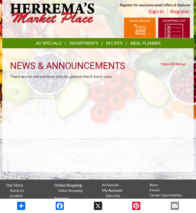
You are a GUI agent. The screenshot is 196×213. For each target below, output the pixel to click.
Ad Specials (49, 43)
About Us (17, 190)
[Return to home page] (52, 12)
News (154, 185)
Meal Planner (145, 43)
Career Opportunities (166, 195)
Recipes (114, 43)
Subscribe (113, 196)
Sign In (156, 11)
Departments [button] (83, 43)
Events (155, 190)
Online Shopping (70, 190)
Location (16, 196)
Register (180, 11)
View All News (173, 63)
